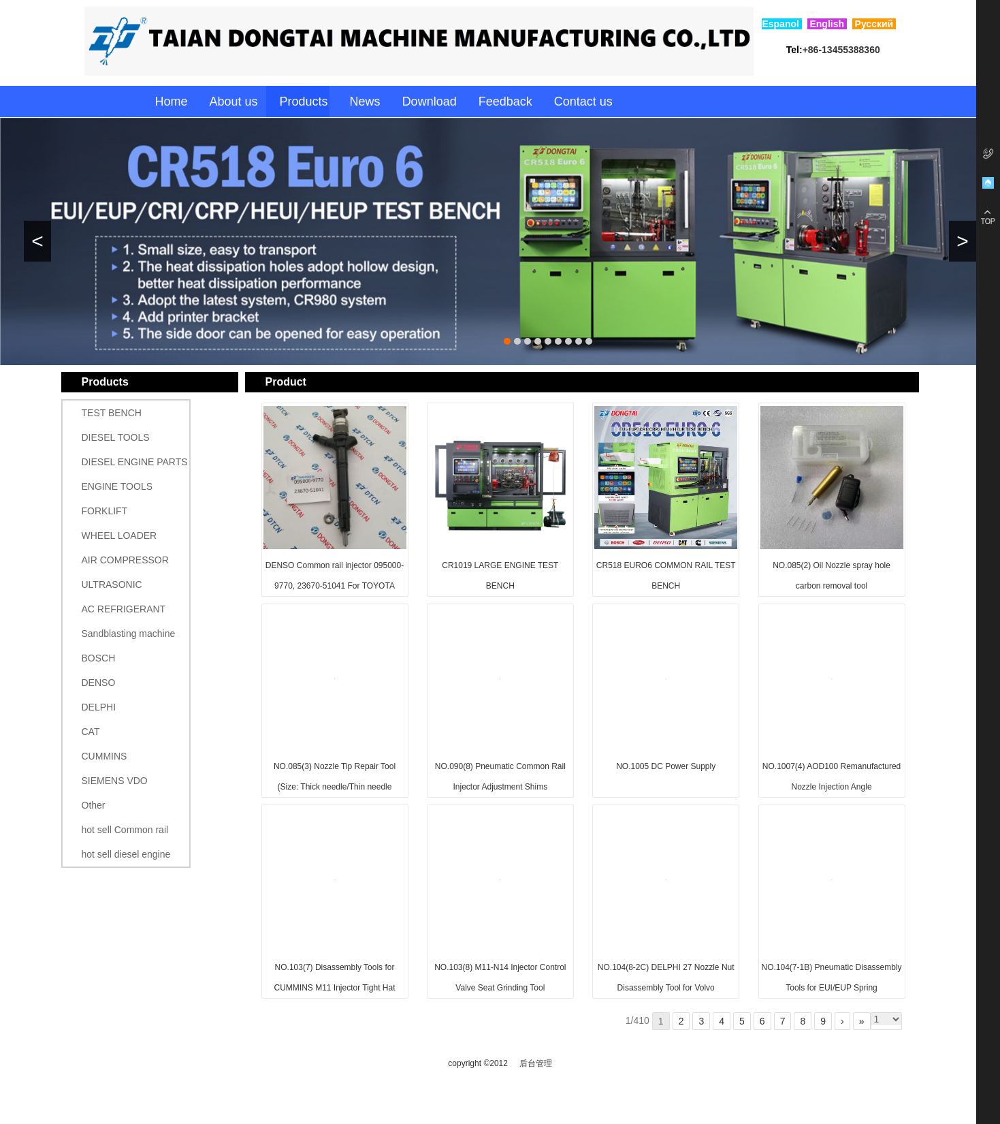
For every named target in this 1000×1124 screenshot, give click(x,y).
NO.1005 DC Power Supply (665, 766)
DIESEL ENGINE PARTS (135, 461)
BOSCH (99, 658)
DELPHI (99, 707)
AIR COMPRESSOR (125, 560)
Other (94, 805)
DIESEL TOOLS (116, 437)
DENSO (99, 682)
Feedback (505, 101)
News (365, 101)
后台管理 (535, 1063)
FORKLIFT (105, 510)
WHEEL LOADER (119, 535)
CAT (91, 731)
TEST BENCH (112, 412)
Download (429, 101)
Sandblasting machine (129, 633)
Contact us (583, 101)
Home (171, 101)
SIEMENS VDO (115, 780)
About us (234, 101)
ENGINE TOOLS (117, 486)
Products (304, 101)
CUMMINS (104, 756)
